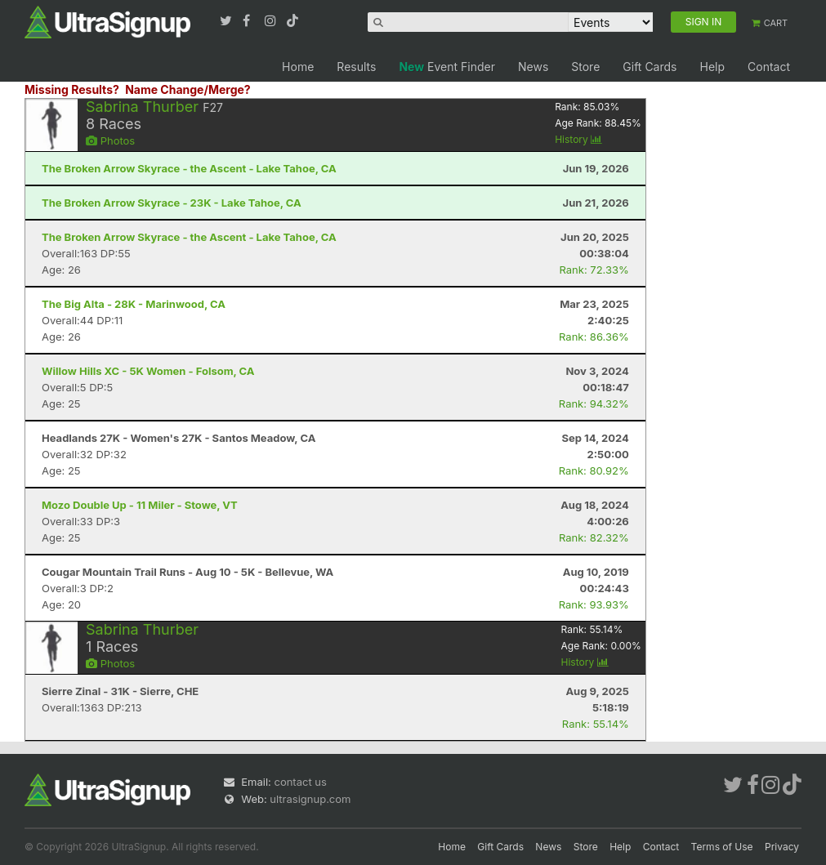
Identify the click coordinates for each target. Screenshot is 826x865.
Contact (769, 67)
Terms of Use (722, 846)
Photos (110, 140)
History (578, 139)
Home (298, 67)
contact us (300, 781)
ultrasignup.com (310, 798)
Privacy (782, 846)
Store (585, 67)
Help (712, 67)
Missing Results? (72, 89)
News (533, 67)
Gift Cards (649, 67)
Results (356, 67)
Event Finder (447, 67)
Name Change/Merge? (188, 89)
